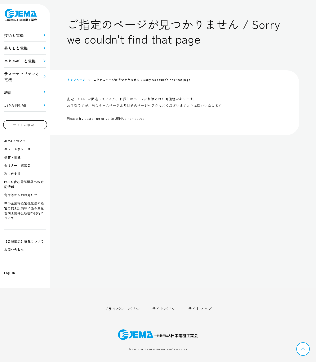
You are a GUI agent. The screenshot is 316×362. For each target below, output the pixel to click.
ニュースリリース (17, 149)
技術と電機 (14, 35)
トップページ (76, 79)
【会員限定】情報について (24, 241)
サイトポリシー (166, 308)
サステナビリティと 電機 (22, 76)
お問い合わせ (14, 249)
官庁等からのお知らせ (20, 195)
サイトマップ (200, 308)
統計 (8, 92)
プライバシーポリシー (124, 308)
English (9, 273)
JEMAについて (15, 141)
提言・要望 (12, 157)
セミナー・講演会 (17, 165)
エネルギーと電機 (20, 61)
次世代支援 (12, 173)
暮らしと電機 (16, 48)
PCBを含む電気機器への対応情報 (24, 184)
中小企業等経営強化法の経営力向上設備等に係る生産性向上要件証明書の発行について (24, 210)
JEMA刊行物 (15, 105)
